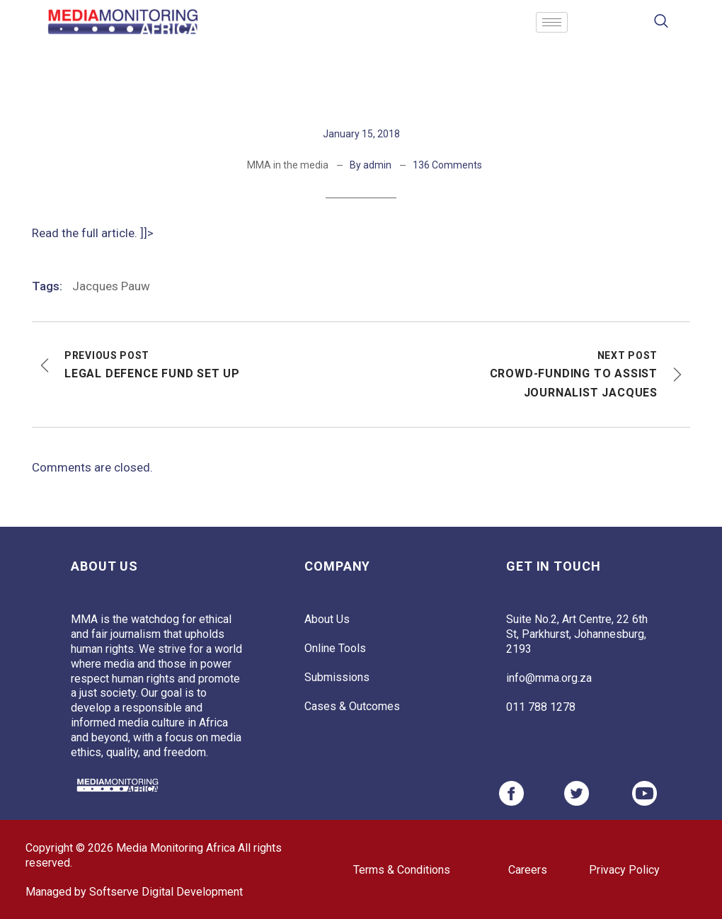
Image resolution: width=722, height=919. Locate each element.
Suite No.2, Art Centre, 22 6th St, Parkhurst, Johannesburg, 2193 (577, 634)
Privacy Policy (624, 870)
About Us (327, 619)
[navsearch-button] (661, 22)
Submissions (336, 677)
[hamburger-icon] (552, 22)
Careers (527, 870)
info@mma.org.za (549, 678)
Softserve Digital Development (166, 891)
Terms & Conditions (401, 870)
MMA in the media (287, 165)
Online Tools (335, 648)
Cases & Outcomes (352, 706)
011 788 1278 (540, 707)
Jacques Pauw (111, 286)
